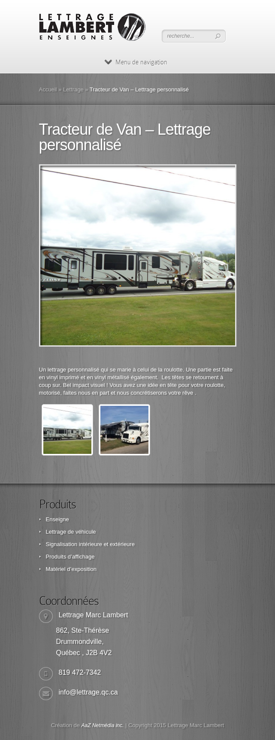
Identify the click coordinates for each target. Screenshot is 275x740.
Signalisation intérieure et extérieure (90, 544)
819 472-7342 (80, 672)
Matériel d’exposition (71, 569)
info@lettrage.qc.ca (88, 692)
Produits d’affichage (70, 556)
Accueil (48, 89)
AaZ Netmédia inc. (103, 725)
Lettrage (73, 89)
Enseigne (57, 519)
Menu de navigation (136, 62)
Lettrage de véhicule (71, 532)
